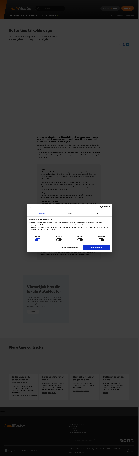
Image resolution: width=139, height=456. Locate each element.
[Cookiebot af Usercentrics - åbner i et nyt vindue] (101, 207)
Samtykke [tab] (41, 213)
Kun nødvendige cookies (69, 247)
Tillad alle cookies (96, 247)
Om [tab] (98, 213)
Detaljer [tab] (69, 213)
